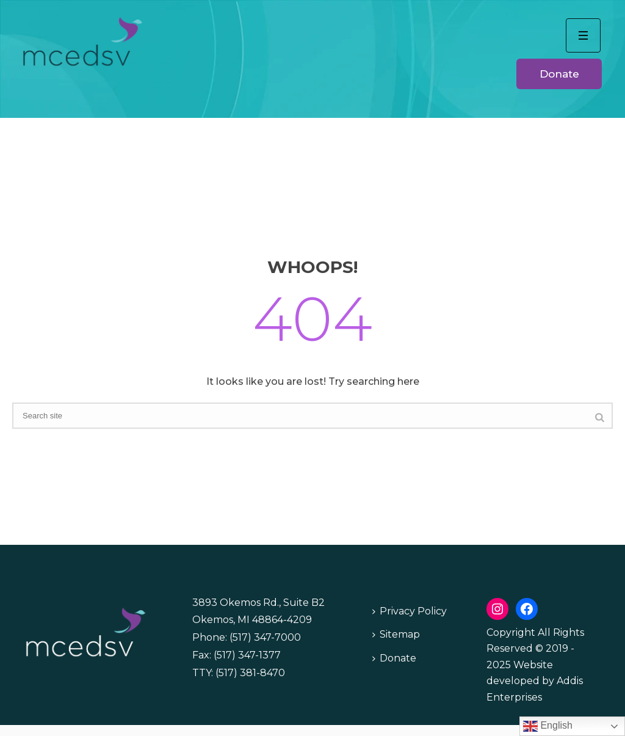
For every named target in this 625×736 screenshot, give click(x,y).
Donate (394, 658)
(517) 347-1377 (247, 655)
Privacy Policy (409, 611)
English (548, 726)
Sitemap (396, 634)
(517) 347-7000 (265, 637)
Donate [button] (559, 74)
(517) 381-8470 (250, 673)
